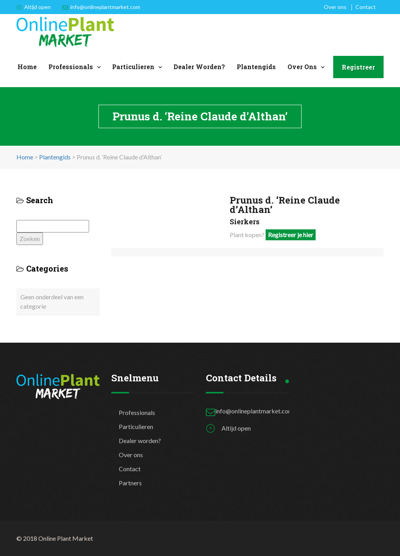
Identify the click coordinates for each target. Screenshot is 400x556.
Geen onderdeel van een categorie (52, 301)
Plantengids (256, 67)
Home (27, 67)
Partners (130, 482)
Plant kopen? (273, 234)
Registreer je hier (290, 234)
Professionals (70, 67)
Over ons (335, 7)
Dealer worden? (199, 67)
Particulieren (133, 67)
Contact (365, 7)
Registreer (358, 67)
